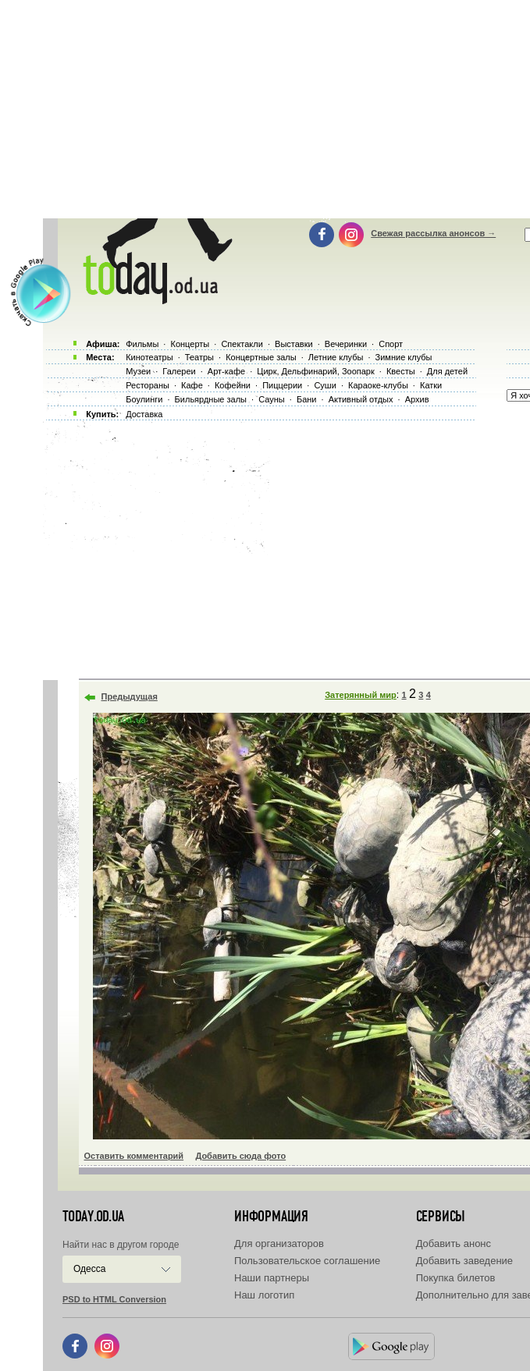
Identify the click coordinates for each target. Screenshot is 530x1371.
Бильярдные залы (211, 399)
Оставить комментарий (134, 1155)
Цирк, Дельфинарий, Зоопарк (315, 371)
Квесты (400, 371)
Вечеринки (346, 344)
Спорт (391, 344)
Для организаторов (279, 1243)
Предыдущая (129, 696)
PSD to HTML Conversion (114, 1299)
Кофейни (233, 385)
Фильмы (142, 344)
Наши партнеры (271, 1278)
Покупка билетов (456, 1278)
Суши (325, 385)
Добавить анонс (453, 1243)
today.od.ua (93, 1216)
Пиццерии (282, 385)
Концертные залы (261, 357)
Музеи (138, 371)
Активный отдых (361, 399)
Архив (417, 399)
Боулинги (144, 399)
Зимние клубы (403, 357)
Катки (431, 385)
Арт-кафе (226, 371)
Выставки (294, 344)
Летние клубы (336, 357)
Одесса (89, 1268)
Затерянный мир (361, 695)
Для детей (447, 371)
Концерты (189, 344)
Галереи (178, 371)
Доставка (144, 414)
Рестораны (147, 385)
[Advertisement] (286, 546)
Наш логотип (264, 1295)
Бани (307, 399)
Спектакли (242, 344)
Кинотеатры (149, 357)
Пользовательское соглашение (307, 1260)
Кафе (192, 385)
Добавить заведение (464, 1260)
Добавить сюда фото (240, 1155)
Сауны (271, 399)
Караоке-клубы (378, 385)
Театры (199, 357)
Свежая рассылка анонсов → (433, 233)
